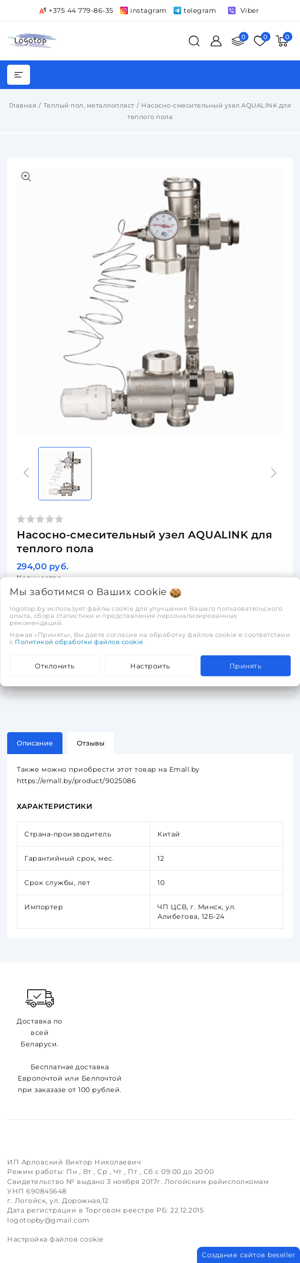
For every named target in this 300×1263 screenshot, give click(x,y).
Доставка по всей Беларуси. (39, 1017)
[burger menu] (18, 75)
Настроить (150, 665)
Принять (245, 665)
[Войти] (216, 41)
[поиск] (194, 41)
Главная (23, 105)
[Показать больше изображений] (26, 176)
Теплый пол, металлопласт (88, 105)
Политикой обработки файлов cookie (79, 641)
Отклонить (55, 665)
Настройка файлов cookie (55, 1239)
